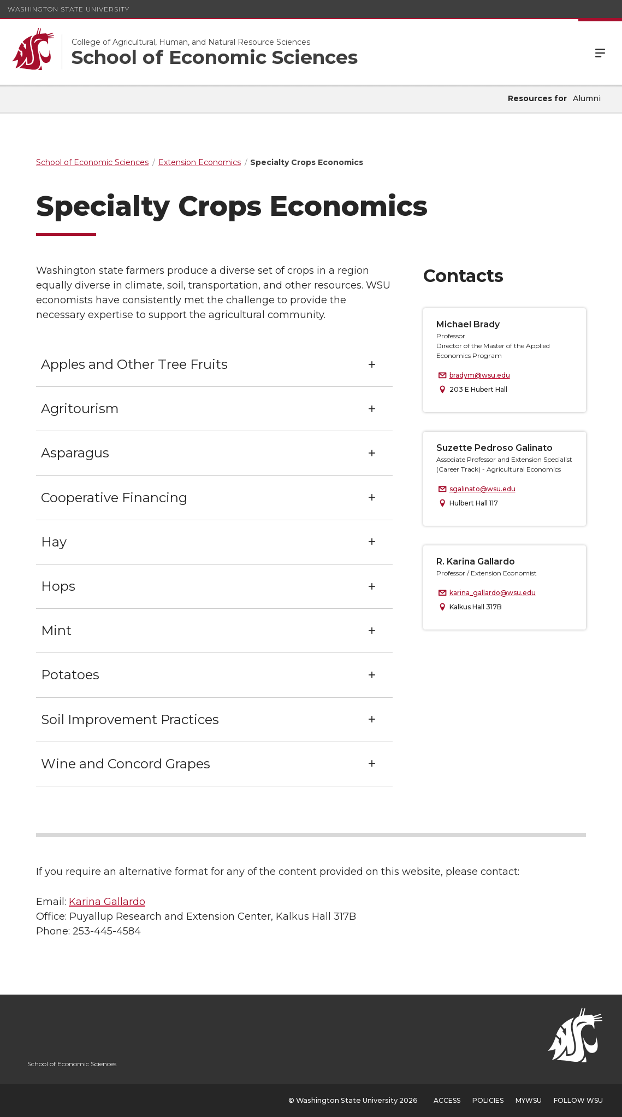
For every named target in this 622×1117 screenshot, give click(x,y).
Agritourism (80, 408)
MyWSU (529, 1100)
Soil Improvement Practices (130, 719)
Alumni (587, 98)
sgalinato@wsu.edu (482, 489)
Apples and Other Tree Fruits (134, 364)
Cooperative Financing (114, 497)
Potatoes (70, 675)
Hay (54, 542)
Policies (487, 1100)
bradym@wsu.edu (479, 375)
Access (447, 1100)
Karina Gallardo (107, 902)
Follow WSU (578, 1100)
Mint (56, 630)
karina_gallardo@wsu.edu (492, 593)
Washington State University (68, 9)
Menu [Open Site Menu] (600, 52)
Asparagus (75, 453)
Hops (58, 586)
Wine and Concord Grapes (125, 764)
